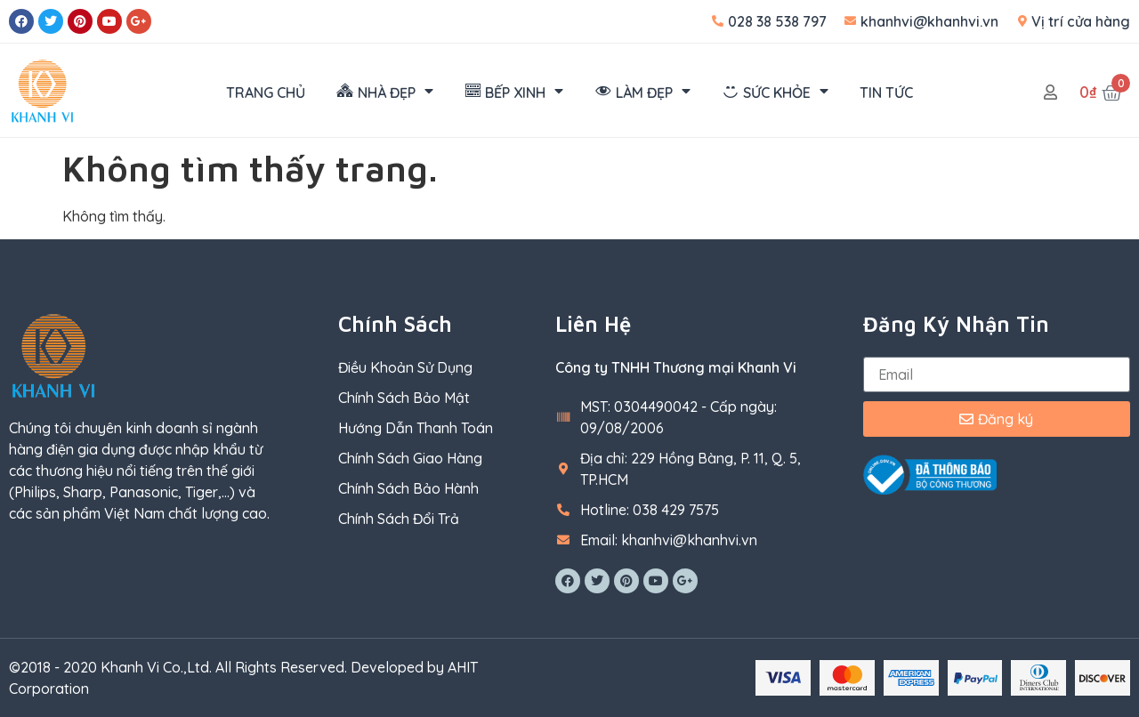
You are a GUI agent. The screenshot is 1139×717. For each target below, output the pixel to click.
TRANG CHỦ (265, 92)
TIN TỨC (886, 92)
